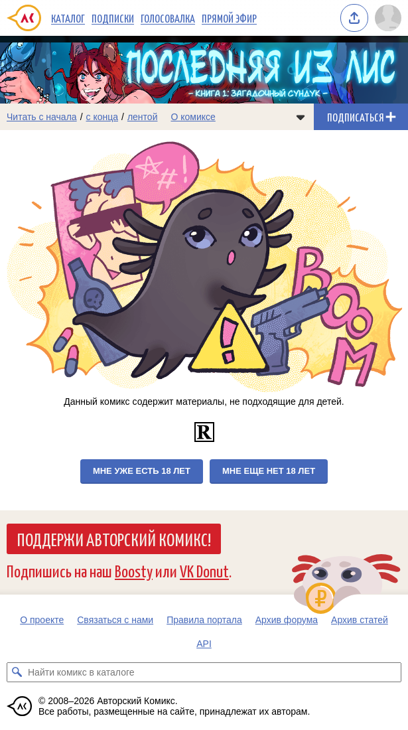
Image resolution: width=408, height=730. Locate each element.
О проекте (42, 620)
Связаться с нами (115, 620)
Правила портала (204, 620)
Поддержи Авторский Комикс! (114, 539)
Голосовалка (168, 18)
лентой (142, 116)
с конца (102, 116)
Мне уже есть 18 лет (141, 471)
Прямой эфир (229, 18)
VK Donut (204, 570)
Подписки (113, 18)
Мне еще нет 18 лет (268, 471)
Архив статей (359, 620)
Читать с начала (42, 116)
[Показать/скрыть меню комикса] (300, 117)
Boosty (134, 570)
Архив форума (286, 620)
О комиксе (192, 116)
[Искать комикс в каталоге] (16, 672)
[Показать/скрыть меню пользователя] (388, 18)
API (204, 643)
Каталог (68, 18)
